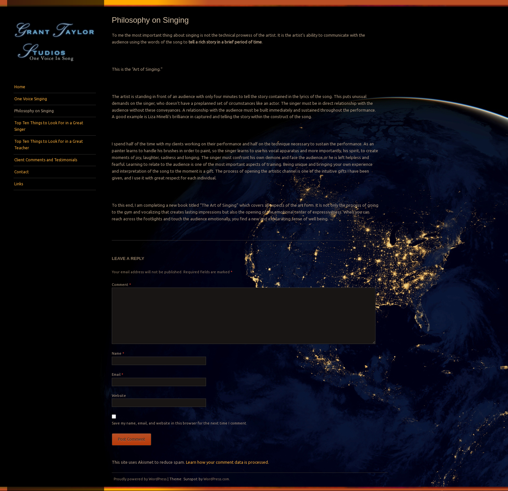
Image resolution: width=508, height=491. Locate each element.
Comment (121, 285)
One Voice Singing (30, 99)
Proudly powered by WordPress (140, 479)
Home (19, 87)
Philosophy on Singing (34, 111)
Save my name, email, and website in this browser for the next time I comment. (179, 423)
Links (18, 184)
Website (119, 396)
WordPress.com (216, 479)
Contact (21, 172)
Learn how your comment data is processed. (227, 462)
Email (117, 374)
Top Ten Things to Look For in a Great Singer (48, 126)
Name (118, 353)
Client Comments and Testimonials (45, 160)
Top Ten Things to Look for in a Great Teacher (48, 144)
